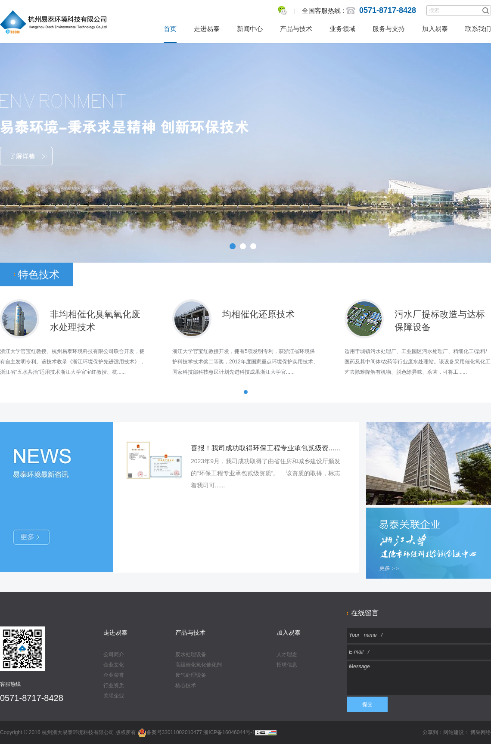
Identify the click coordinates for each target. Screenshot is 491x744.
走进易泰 (207, 28)
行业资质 (113, 685)
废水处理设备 (190, 654)
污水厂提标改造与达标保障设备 (440, 315)
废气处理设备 (190, 675)
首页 (170, 28)
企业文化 (113, 665)
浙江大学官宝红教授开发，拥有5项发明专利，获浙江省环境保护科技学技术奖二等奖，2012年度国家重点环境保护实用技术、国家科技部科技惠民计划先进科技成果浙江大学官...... (245, 361)
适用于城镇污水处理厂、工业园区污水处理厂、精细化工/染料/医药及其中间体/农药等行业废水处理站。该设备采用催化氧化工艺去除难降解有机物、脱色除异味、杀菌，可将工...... (418, 361)
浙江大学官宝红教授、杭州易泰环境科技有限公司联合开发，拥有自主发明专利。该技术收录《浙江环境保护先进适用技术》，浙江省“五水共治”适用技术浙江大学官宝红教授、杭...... (72, 361)
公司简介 (113, 654)
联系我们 (478, 28)
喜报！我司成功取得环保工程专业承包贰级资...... (265, 448)
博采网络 (480, 732)
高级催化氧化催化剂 (198, 665)
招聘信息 (287, 665)
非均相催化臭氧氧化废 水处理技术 (95, 315)
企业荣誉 (113, 675)
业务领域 (342, 28)
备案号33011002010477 (170, 732)
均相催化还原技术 (258, 314)
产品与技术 (296, 28)
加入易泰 (435, 28)
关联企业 (113, 696)
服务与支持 (389, 28)
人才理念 (287, 654)
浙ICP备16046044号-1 (229, 732)
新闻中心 (250, 28)
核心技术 (185, 685)
